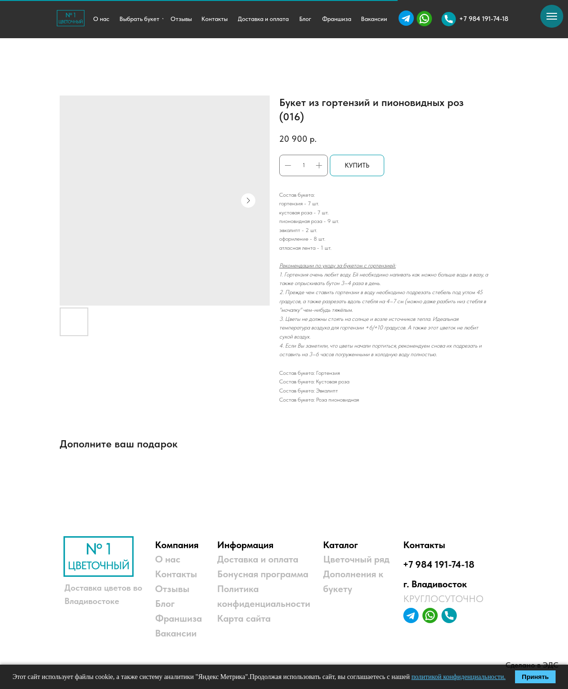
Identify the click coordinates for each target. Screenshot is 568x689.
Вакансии (176, 633)
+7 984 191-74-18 (438, 564)
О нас (167, 559)
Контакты (176, 574)
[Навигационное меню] (552, 16)
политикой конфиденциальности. (458, 676)
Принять (535, 676)
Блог (165, 603)
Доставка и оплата (257, 559)
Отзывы (172, 588)
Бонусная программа (262, 574)
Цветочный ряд (356, 559)
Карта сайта (244, 618)
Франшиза (178, 618)
